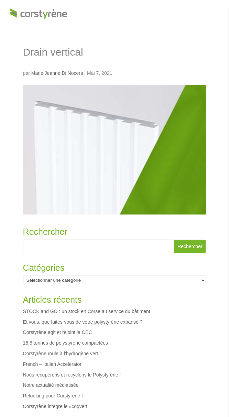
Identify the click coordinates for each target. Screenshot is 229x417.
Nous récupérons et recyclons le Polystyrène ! (72, 375)
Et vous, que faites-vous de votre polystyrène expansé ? (83, 322)
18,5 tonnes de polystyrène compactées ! (67, 343)
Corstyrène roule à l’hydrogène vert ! (62, 353)
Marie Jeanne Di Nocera (57, 73)
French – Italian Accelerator (52, 364)
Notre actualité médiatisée (51, 385)
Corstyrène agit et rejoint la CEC (57, 332)
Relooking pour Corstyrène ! (53, 395)
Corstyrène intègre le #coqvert (55, 406)
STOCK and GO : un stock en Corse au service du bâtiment (86, 311)
